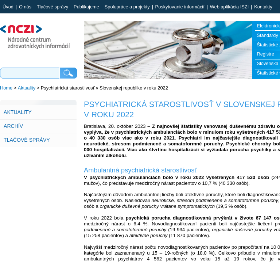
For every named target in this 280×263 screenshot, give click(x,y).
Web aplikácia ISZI (229, 7)
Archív (13, 126)
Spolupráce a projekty (127, 7)
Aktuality (26, 88)
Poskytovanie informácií (180, 7)
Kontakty (263, 7)
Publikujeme (86, 7)
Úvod (8, 7)
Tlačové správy (52, 7)
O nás (25, 7)
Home (6, 88)
